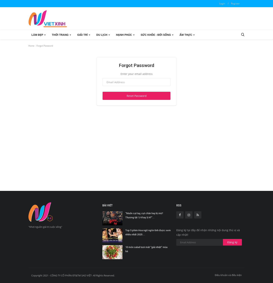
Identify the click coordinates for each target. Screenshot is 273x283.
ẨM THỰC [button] (187, 34)
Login (222, 3)
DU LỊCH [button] (103, 34)
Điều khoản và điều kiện (228, 275)
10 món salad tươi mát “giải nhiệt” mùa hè (146, 249)
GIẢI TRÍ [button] (83, 34)
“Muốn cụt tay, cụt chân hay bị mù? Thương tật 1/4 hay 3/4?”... (144, 215)
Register (235, 3)
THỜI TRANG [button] (61, 34)
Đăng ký (232, 242)
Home (31, 45)
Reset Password (137, 96)
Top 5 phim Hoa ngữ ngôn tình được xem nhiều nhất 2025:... (148, 232)
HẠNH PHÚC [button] (125, 34)
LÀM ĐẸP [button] (38, 34)
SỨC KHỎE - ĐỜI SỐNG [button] (157, 34)
